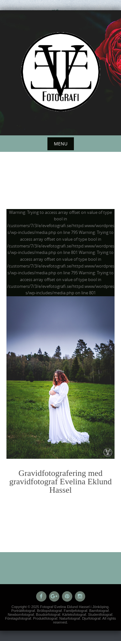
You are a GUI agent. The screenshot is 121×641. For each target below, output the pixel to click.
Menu (60, 144)
